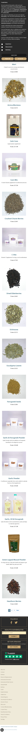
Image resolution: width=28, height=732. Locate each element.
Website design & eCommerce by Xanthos (9, 729)
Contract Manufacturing (6, 707)
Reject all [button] (7, 58)
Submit (14, 636)
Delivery (2, 674)
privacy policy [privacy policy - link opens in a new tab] (18, 6)
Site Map (3, 719)
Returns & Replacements (6, 677)
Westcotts (3, 704)
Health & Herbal (4, 692)
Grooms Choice (4, 702)
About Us (3, 669)
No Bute (2, 687)
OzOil (2, 689)
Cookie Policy (4, 709)
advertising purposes (6, 23)
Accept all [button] (20, 58)
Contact (2, 672)
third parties (4, 16)
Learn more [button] (14, 55)
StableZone (3, 694)
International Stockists (6, 679)
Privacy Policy (4, 717)
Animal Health (4, 684)
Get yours (14, 647)
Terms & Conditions (5, 714)
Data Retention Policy (6, 712)
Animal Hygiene (4, 697)
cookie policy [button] (6, 12)
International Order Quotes (7, 682)
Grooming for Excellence (6, 699)
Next (17, 610)
